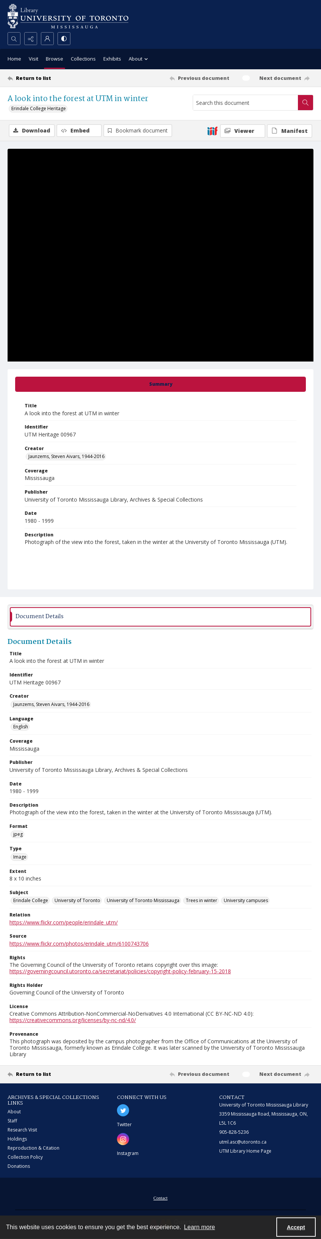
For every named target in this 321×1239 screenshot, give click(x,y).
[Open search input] (14, 39)
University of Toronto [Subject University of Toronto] (77, 900)
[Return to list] (48, 78)
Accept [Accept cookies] (296, 1227)
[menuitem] (160, 1197)
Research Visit (22, 1130)
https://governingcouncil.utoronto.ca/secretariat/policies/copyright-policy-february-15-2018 (120, 971)
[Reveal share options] (31, 39)
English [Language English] (20, 726)
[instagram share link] (123, 1139)
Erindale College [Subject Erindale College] (30, 900)
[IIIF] (212, 130)
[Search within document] (305, 102)
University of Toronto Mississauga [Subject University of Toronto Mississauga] (143, 900)
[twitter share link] (123, 1110)
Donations (19, 1166)
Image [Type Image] (19, 857)
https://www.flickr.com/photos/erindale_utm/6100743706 (79, 943)
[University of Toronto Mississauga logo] (68, 16)
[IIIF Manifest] (289, 131)
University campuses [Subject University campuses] (246, 900)
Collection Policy (25, 1157)
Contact (160, 1198)
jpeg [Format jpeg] (18, 834)
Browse (54, 58)
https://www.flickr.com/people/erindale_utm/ (63, 922)
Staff (12, 1120)
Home (14, 58)
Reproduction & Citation (33, 1148)
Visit (33, 58)
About (14, 1111)
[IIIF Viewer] (242, 131)
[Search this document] (245, 102)
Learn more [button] (199, 1227)
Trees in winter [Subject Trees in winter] (201, 900)
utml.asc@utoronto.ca (242, 1142)
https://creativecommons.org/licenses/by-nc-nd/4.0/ (72, 1020)
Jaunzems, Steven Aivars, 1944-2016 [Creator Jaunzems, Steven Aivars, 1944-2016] (66, 456)
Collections (83, 58)
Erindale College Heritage (38, 108)
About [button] (139, 59)
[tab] (160, 384)
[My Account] (47, 39)
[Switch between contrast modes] (64, 39)
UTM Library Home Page (245, 1151)
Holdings (17, 1139)
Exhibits (112, 58)
